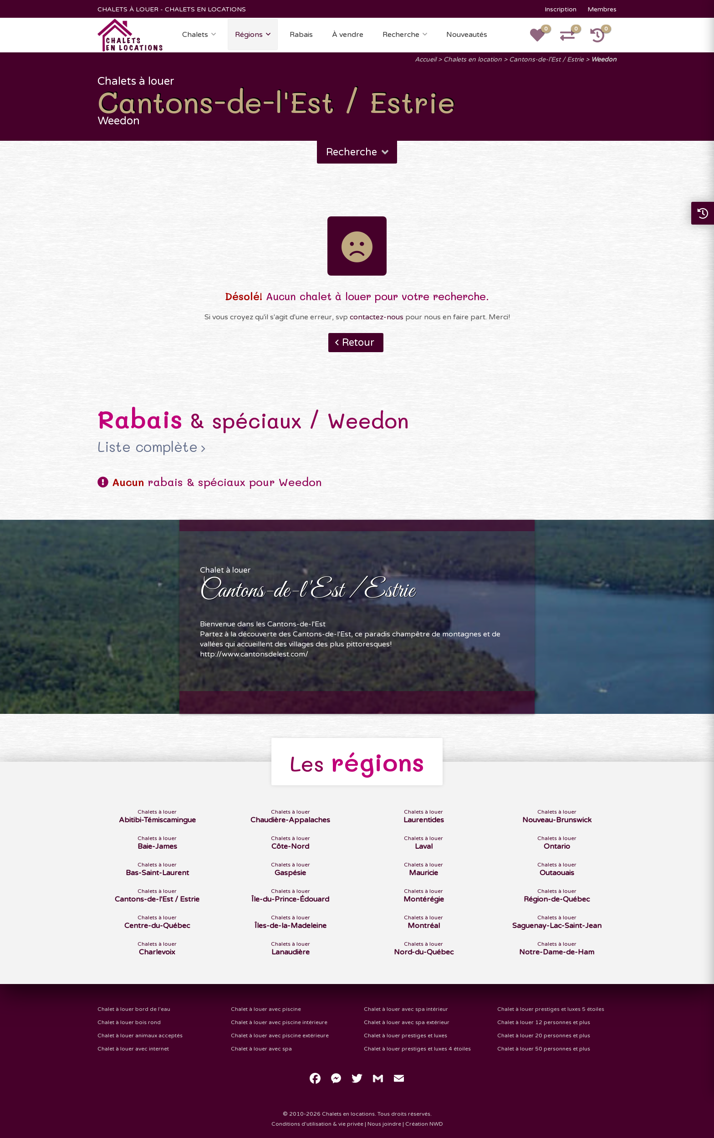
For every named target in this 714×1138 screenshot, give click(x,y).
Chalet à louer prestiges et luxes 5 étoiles (550, 1009)
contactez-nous (376, 317)
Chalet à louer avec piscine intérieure (279, 1022)
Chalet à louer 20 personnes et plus (543, 1035)
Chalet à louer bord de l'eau (133, 1009)
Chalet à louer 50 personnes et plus (543, 1049)
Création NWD (424, 1124)
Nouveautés (466, 34)
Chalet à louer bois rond (129, 1022)
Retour (358, 343)
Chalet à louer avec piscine (266, 1009)
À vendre (347, 34)
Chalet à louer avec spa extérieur (406, 1022)
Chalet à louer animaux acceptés (140, 1035)
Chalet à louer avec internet (133, 1049)
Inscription (560, 9)
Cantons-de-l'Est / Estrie (546, 59)
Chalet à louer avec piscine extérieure (280, 1035)
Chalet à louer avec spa (261, 1049)
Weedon (604, 59)
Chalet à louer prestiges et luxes (405, 1035)
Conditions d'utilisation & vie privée (317, 1124)
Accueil (425, 59)
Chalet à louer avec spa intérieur (406, 1009)
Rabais (301, 34)
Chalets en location (473, 59)
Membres (602, 9)
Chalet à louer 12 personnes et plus (543, 1022)
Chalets (195, 34)
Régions (249, 34)
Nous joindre (384, 1124)
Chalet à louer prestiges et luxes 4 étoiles (417, 1049)
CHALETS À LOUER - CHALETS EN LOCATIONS (171, 9)
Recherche (400, 34)
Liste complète (147, 447)
